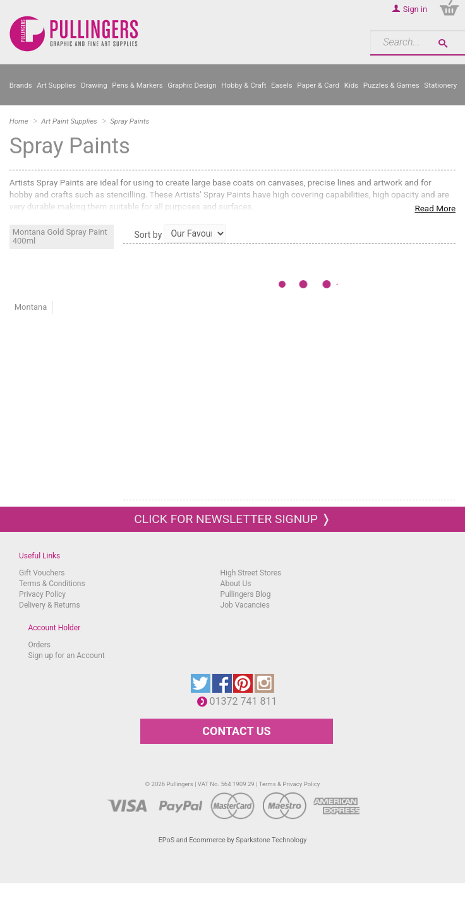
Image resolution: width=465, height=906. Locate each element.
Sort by (148, 235)
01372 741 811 (246, 701)
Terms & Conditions (52, 583)
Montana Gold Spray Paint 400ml (60, 236)
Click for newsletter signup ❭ (232, 519)
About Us (235, 583)
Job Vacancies (245, 605)
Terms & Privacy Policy (289, 783)
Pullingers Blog (245, 594)
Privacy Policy (42, 594)
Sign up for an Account (66, 655)
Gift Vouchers (42, 572)
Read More (435, 208)
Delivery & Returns (49, 605)
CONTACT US (236, 731)
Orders (39, 644)
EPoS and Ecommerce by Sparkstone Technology (233, 840)
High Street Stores (251, 572)
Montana (31, 307)
